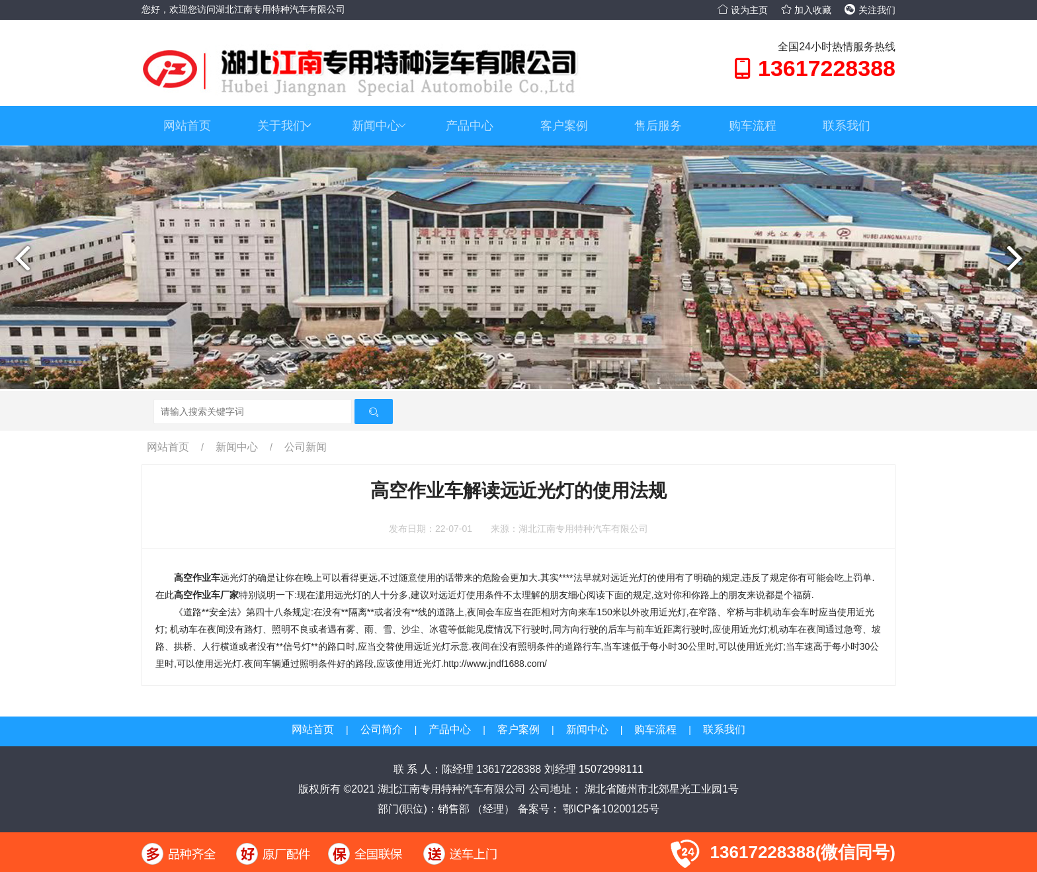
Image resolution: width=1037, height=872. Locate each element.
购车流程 (752, 125)
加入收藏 (806, 10)
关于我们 (284, 126)
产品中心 (469, 125)
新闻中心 (379, 126)
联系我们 (846, 125)
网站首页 (187, 125)
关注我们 (870, 10)
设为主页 (743, 10)
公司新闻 (305, 447)
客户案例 (564, 125)
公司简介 (381, 729)
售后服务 (658, 125)
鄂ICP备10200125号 (609, 808)
